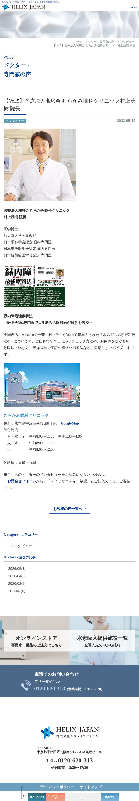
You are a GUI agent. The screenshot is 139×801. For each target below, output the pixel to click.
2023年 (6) (16, 591)
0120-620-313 (49, 688)
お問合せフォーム (21, 481)
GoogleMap (70, 423)
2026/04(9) (17, 576)
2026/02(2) (17, 583)
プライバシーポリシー (56, 787)
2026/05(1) (17, 569)
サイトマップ (90, 787)
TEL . (69, 760)
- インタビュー (20, 546)
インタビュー (15, 120)
